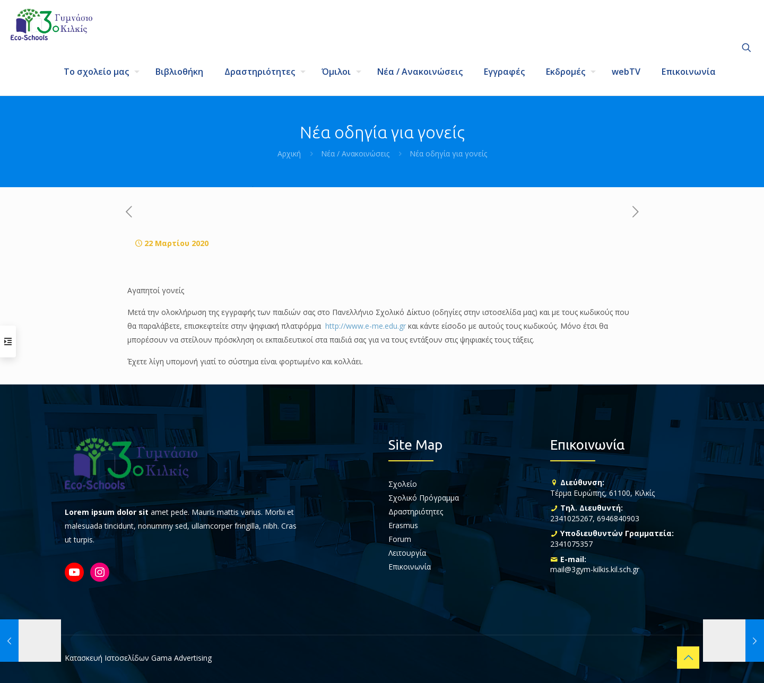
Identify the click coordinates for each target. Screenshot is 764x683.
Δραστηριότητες (415, 511)
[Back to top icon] (688, 657)
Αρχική (289, 153)
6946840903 (618, 518)
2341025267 (571, 518)
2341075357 (571, 544)
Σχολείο (402, 484)
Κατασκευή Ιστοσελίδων (107, 658)
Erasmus (403, 525)
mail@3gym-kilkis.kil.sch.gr (594, 569)
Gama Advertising (181, 658)
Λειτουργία (407, 553)
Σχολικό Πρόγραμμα (423, 498)
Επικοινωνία (409, 567)
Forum (399, 539)
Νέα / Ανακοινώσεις (355, 153)
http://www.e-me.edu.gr (365, 326)
